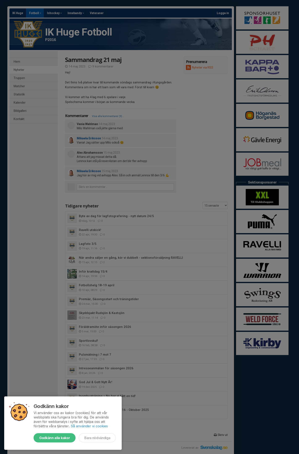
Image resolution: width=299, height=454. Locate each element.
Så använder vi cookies (89, 426)
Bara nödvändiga (97, 438)
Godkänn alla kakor (54, 438)
